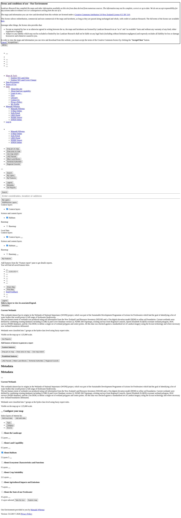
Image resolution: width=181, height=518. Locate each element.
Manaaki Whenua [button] (13, 106)
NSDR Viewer (16, 117)
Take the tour (20, 500)
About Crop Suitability (12, 472)
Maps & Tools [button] (11, 76)
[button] (20, 129)
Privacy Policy (16, 102)
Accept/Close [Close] (12, 42)
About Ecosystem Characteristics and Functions (22, 463)
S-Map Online (16, 111)
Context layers (14, 209)
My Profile (15, 104)
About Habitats (9, 453)
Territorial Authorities (14, 162)
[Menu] (4, 45)
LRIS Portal (15, 115)
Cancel (4, 42)
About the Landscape (11, 433)
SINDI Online (16, 120)
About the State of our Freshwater (16, 492)
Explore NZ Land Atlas (20, 78)
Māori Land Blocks (13, 159)
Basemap (12, 226)
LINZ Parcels (11, 156)
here (2, 21)
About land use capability (21, 91)
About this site (16, 89)
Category (10, 425)
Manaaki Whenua (18, 109)
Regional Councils (13, 164)
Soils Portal (15, 113)
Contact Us (15, 100)
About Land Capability (12, 443)
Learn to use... (16, 93)
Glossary (14, 98)
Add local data (7, 418)
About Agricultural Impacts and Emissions (20, 482)
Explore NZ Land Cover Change (23, 80)
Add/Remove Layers (9, 202)
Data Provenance (12, 82)
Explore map (32, 500)
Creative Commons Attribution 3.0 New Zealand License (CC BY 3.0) (102, 15)
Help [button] (8, 87)
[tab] (90, 435)
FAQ (13, 95)
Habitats (12, 218)
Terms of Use (11, 84)
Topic (9, 423)
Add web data (21, 418)
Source (9, 428)
